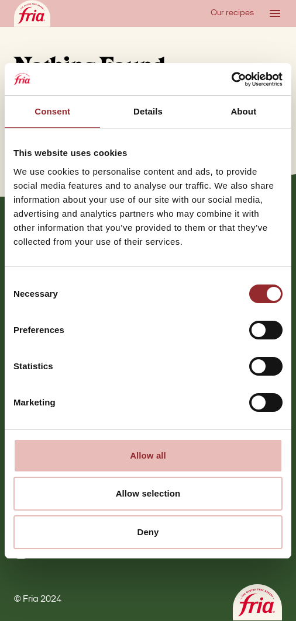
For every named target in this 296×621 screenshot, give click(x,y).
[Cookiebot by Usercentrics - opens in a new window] (231, 79)
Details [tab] (148, 111)
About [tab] (243, 111)
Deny (148, 532)
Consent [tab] (52, 111)
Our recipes (232, 13)
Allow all (148, 455)
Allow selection (148, 493)
